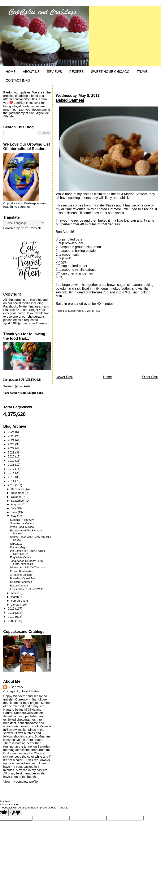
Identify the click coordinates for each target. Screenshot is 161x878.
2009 (11, 621)
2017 (11, 469)
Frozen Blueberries (21, 571)
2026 (11, 432)
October (16, 496)
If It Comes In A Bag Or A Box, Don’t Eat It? (27, 552)
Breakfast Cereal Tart (22, 578)
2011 (11, 612)
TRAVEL (143, 72)
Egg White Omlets (20, 557)
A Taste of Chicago (21, 574)
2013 (11, 485)
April (14, 593)
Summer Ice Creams (22, 523)
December (18, 489)
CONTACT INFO (18, 80)
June (14, 512)
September (18, 500)
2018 (11, 464)
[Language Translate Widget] (24, 223)
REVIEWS (54, 72)
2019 (11, 460)
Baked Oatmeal (70, 100)
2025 (11, 436)
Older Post (150, 377)
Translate (31, 228)
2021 (11, 452)
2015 (11, 477)
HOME (11, 72)
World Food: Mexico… (23, 527)
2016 (11, 472)
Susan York (15, 687)
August (15, 504)
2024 (11, 440)
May (14, 516)
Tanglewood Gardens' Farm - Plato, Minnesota (27, 562)
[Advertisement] (87, 345)
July (14, 508)
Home (107, 377)
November (18, 492)
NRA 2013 (16, 543)
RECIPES (76, 72)
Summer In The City (22, 519)
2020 (11, 456)
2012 (11, 608)
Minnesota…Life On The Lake (27, 567)
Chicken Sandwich (21, 582)
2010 (11, 616)
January (16, 604)
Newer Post (64, 377)
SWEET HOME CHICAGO (110, 72)
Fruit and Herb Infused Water (27, 589)
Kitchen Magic (18, 547)
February (17, 600)
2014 (11, 481)
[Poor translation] (15, 812)
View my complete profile (20, 781)
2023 (11, 444)
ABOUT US (31, 72)
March (15, 596)
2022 (11, 448)
